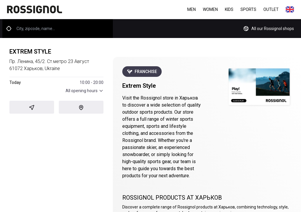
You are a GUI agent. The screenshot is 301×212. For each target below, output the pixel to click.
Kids (229, 9)
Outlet (271, 9)
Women (210, 9)
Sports (248, 9)
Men (191, 9)
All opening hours (84, 90)
